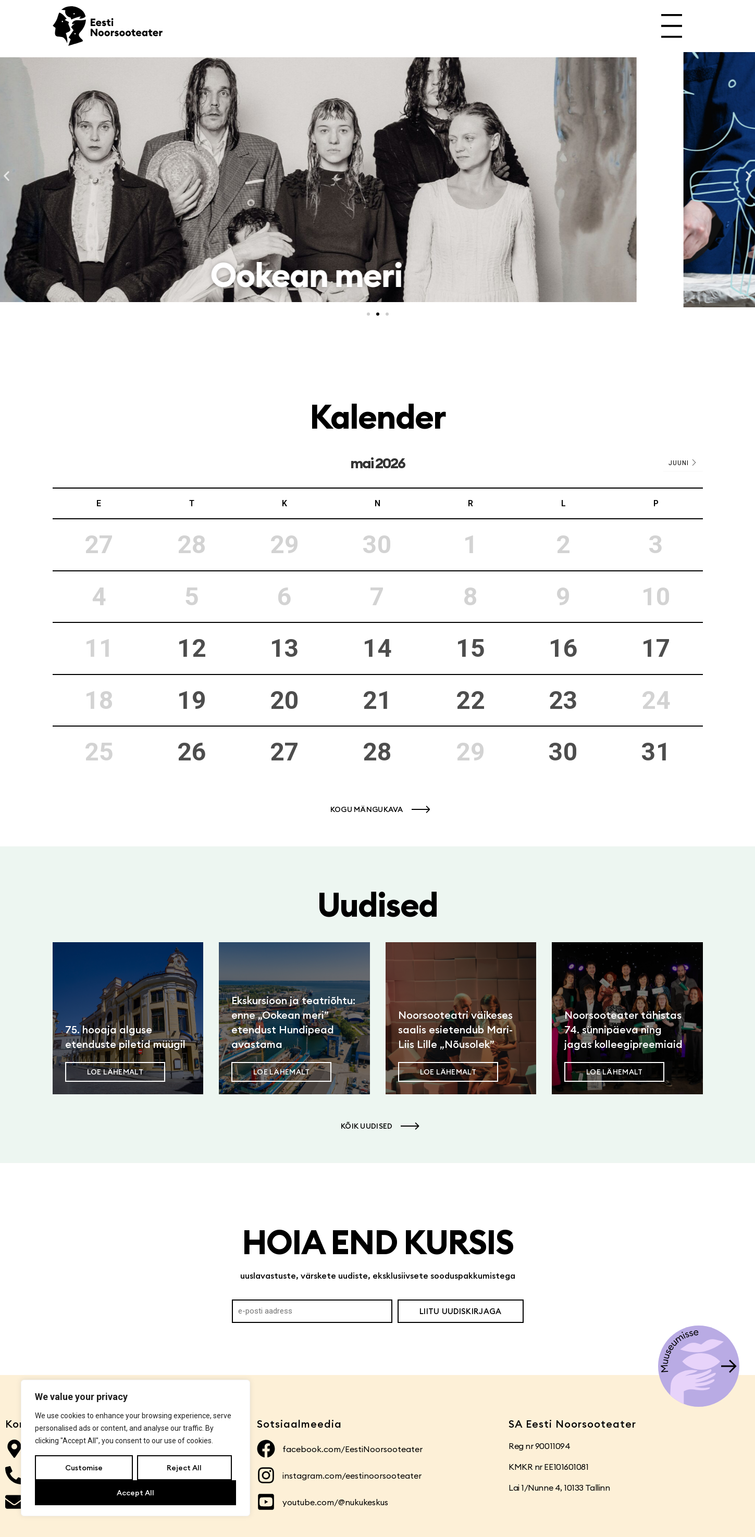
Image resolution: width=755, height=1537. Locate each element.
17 (656, 648)
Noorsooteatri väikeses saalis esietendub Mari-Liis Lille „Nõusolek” (455, 1029)
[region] (135, 1448)
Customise (84, 1467)
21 (377, 700)
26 (191, 752)
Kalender (377, 416)
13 (284, 648)
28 (377, 752)
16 (563, 648)
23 (563, 700)
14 (377, 648)
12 (191, 648)
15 (470, 648)
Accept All (135, 1492)
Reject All (184, 1467)
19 (191, 700)
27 (284, 752)
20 (284, 700)
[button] (6, 176)
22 (470, 700)
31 (656, 752)
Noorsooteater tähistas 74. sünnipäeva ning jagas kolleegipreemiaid (623, 1029)
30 (563, 752)
